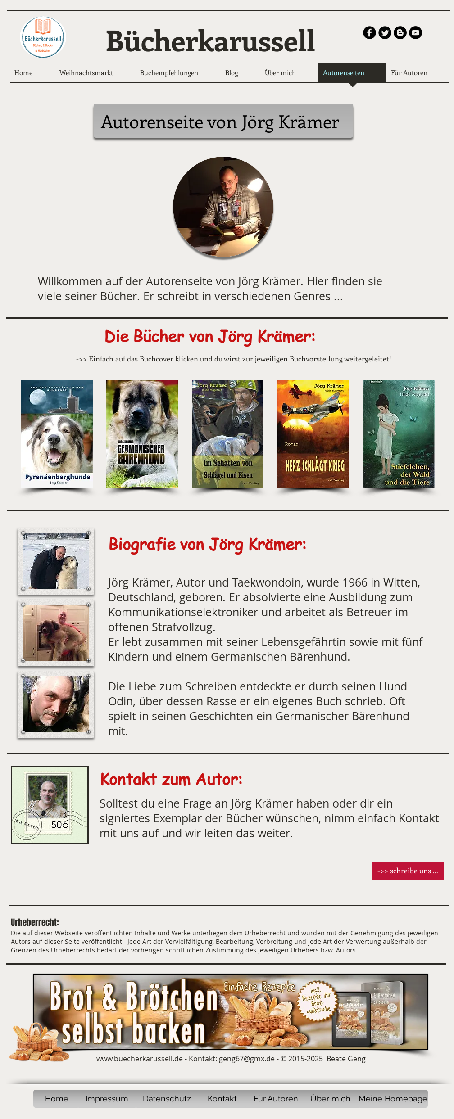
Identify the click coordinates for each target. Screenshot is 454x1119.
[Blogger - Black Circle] (400, 32)
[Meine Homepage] (393, 1099)
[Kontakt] (222, 1099)
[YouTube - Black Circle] (415, 32)
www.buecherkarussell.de (139, 1059)
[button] (56, 561)
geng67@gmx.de (247, 1059)
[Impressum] (107, 1099)
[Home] (56, 1099)
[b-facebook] (369, 32)
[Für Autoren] (275, 1099)
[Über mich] (330, 1099)
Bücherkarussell (210, 39)
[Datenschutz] (167, 1099)
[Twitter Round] (384, 32)
